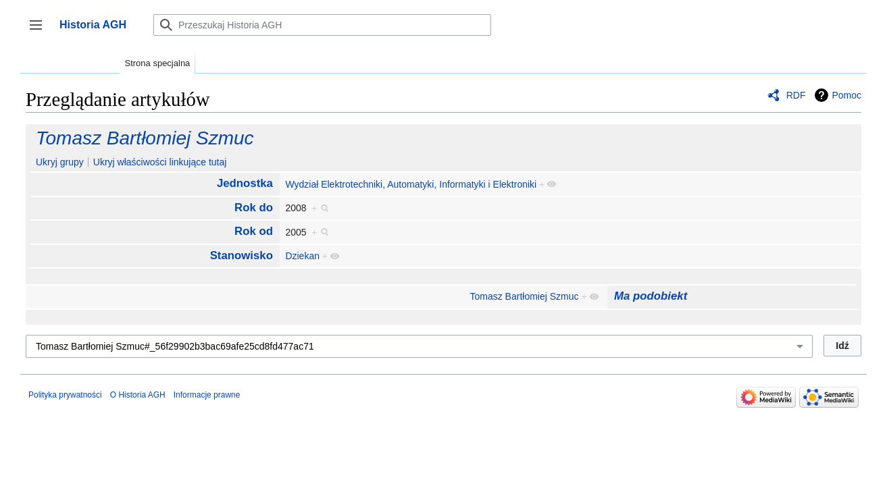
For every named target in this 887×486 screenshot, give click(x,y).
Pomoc (846, 95)
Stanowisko (241, 255)
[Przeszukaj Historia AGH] (322, 25)
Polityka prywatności (65, 395)
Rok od (253, 231)
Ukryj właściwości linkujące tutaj (160, 162)
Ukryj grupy (60, 162)
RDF (796, 95)
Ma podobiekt (650, 296)
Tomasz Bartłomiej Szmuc (145, 138)
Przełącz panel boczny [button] (40, 31)
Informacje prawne (207, 395)
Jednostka (245, 183)
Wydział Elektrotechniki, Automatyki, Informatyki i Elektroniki (410, 184)
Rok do (253, 207)
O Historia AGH (138, 395)
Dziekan (302, 255)
